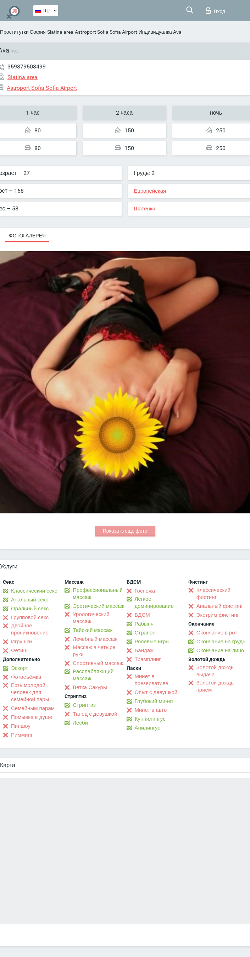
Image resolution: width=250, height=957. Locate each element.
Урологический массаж (91, 618)
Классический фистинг (213, 593)
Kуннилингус (150, 719)
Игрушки (21, 641)
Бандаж (144, 650)
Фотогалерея (27, 235)
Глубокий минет (154, 701)
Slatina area (60, 32)
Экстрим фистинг (217, 615)
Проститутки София (23, 32)
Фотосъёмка (26, 677)
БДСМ (142, 615)
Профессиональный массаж (98, 593)
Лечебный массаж (95, 639)
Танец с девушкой (95, 714)
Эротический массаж (98, 606)
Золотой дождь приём (215, 686)
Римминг (22, 735)
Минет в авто (151, 710)
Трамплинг (148, 659)
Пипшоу (20, 726)
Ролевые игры (152, 641)
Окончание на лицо (220, 650)
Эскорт (19, 668)
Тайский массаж (92, 630)
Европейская (150, 191)
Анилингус (147, 728)
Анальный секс (29, 599)
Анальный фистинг (219, 606)
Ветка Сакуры (90, 687)
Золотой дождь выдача (215, 671)
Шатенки (144, 208)
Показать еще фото (125, 531)
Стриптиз (84, 705)
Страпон (145, 632)
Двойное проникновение (30, 629)
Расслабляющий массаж (93, 675)
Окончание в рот (216, 632)
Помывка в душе (31, 717)
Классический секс (34, 591)
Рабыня (144, 624)
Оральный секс (30, 608)
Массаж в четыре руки (94, 651)
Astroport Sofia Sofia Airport (106, 32)
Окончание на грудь (220, 641)
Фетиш (19, 650)
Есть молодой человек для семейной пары (30, 692)
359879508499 (26, 66)
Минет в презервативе (151, 680)
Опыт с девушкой (156, 692)
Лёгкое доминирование (154, 602)
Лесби (80, 723)
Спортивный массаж (98, 663)
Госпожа (145, 591)
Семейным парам (33, 708)
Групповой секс (30, 617)
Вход (215, 10)
